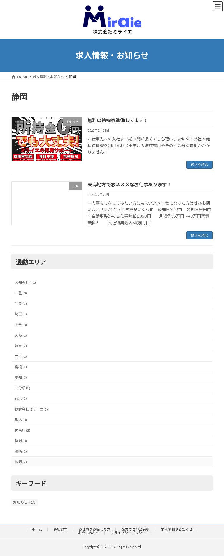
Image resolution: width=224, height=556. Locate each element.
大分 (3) (21, 325)
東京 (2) (21, 399)
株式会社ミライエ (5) (31, 409)
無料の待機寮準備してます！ (118, 120)
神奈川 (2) (22, 430)
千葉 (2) (21, 304)
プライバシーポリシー (128, 533)
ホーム (37, 529)
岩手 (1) (21, 356)
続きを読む (199, 164)
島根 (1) (21, 367)
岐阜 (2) (21, 346)
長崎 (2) (21, 451)
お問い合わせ (88, 533)
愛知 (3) (21, 377)
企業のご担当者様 (136, 529)
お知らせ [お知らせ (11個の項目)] (24, 502)
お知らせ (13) (25, 282)
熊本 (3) (21, 420)
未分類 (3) (22, 388)
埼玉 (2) (21, 314)
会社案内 (60, 529)
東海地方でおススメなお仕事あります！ (130, 184)
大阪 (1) (21, 335)
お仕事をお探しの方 (94, 529)
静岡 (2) (21, 462)
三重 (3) (21, 293)
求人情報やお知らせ (176, 529)
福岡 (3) (21, 441)
